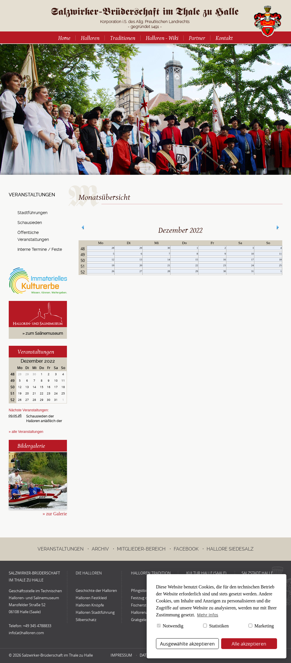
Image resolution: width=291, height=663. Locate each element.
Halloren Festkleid (91, 597)
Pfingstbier (140, 590)
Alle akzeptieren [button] (249, 644)
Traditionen (122, 38)
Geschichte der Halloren (96, 590)
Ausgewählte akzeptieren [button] (187, 644)
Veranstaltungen (35, 352)
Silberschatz (86, 619)
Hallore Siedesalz (230, 549)
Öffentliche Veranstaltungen (33, 236)
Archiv (100, 549)
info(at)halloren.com (26, 632)
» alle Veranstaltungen (26, 432)
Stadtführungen (32, 212)
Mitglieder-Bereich (141, 549)
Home (64, 38)
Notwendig (170, 625)
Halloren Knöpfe (90, 605)
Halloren (90, 38)
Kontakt (224, 38)
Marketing (261, 625)
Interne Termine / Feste (39, 249)
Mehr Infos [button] (207, 615)
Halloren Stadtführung (95, 612)
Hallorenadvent (144, 612)
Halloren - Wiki (162, 38)
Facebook (186, 549)
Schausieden (29, 222)
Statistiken (216, 625)
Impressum (121, 655)
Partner (197, 38)
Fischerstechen (144, 605)
